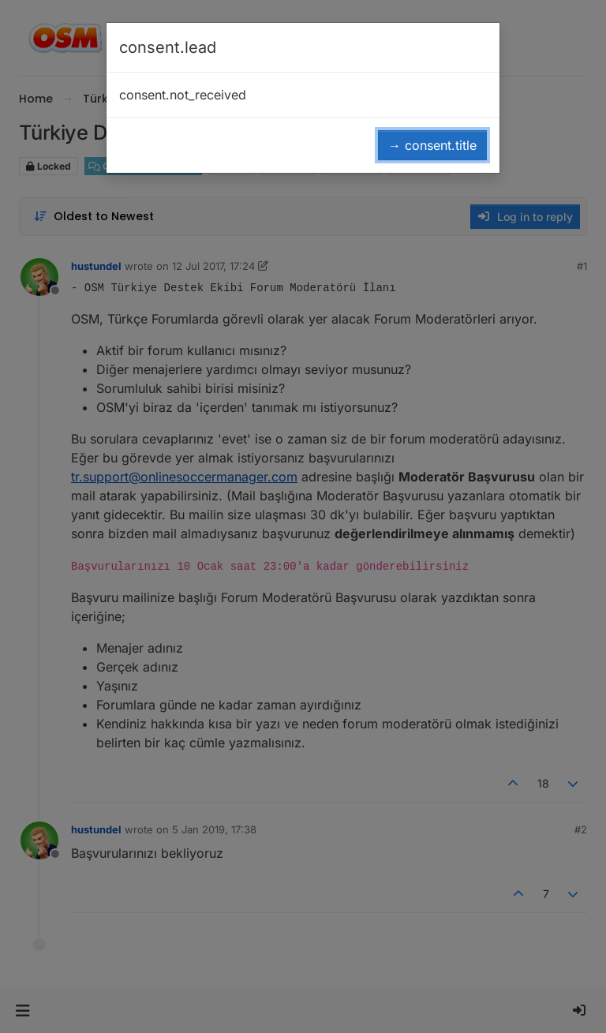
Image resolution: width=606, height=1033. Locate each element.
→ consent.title (432, 145)
